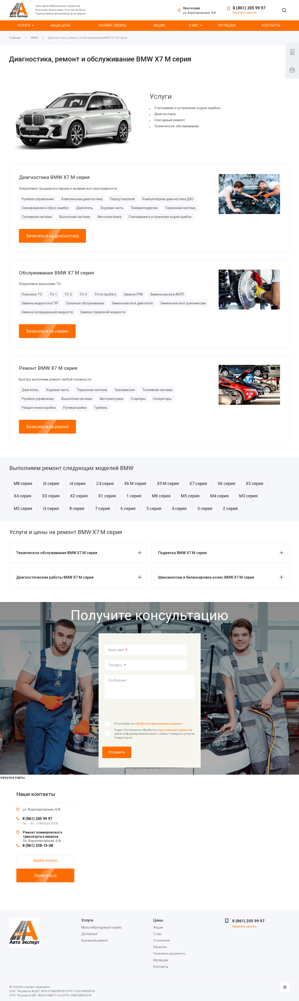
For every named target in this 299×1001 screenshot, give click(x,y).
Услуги (23, 25)
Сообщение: (117, 680)
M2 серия (23, 508)
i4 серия (77, 483)
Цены (158, 920)
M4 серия (219, 495)
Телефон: (117, 665)
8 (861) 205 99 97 (249, 7)
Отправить (116, 752)
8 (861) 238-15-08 (37, 845)
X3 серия (51, 495)
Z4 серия (105, 483)
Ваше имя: (117, 650)
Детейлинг (89, 934)
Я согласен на (148, 723)
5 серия (153, 508)
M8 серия (23, 483)
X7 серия (198, 483)
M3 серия (248, 495)
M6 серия (161, 495)
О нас (194, 25)
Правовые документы (169, 953)
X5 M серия (168, 483)
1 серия (133, 495)
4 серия (179, 508)
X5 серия (254, 483)
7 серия (102, 508)
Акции (159, 25)
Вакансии (160, 947)
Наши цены (60, 25)
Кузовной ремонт (94, 940)
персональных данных (173, 730)
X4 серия (22, 495)
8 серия (76, 508)
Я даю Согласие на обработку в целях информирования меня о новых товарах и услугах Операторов (154, 733)
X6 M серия (135, 483)
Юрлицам (227, 25)
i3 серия (51, 508)
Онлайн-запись (112, 25)
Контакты (271, 25)
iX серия (51, 483)
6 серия (128, 508)
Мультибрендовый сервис (101, 927)
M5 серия (190, 495)
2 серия (230, 508)
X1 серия (107, 495)
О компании (161, 940)
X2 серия (79, 495)
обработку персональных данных (158, 723)
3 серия (204, 508)
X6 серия (226, 483)
